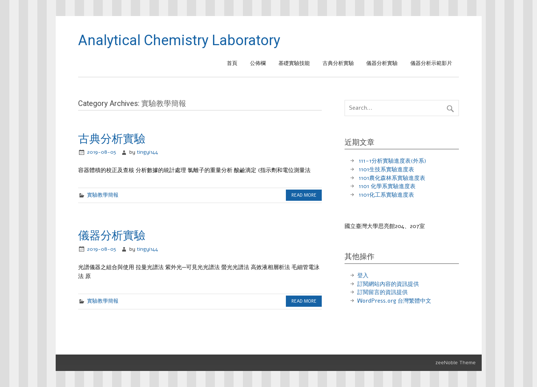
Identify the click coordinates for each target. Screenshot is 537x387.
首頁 (232, 63)
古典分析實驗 (338, 63)
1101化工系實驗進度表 (386, 195)
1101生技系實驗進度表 (386, 169)
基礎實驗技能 (294, 63)
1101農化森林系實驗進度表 (392, 178)
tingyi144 (147, 152)
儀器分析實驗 (382, 63)
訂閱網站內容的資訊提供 (388, 284)
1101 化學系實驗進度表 (387, 186)
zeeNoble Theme (455, 362)
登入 (362, 275)
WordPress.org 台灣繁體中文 (394, 301)
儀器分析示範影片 (431, 63)
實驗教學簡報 (102, 195)
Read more (304, 195)
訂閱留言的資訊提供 (382, 292)
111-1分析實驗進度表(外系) (392, 161)
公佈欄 (258, 63)
